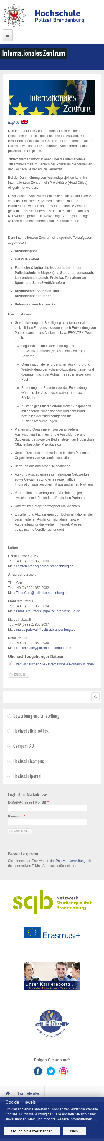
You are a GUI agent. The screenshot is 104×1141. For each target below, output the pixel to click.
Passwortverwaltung (70, 861)
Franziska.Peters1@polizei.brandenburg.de (48, 611)
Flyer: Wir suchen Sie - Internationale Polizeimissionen (53, 664)
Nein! (74, 1131)
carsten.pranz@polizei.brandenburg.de (44, 566)
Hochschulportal (27, 776)
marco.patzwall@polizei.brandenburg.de (45, 630)
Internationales (29, 1093)
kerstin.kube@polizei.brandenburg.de (43, 648)
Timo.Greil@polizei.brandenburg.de (42, 593)
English (20, 674)
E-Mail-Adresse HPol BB (28, 802)
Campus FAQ (23, 746)
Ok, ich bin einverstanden (31, 1131)
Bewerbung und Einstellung (36, 716)
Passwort (16, 816)
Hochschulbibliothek (31, 731)
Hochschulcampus (28, 761)
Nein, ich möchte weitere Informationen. (60, 1119)
